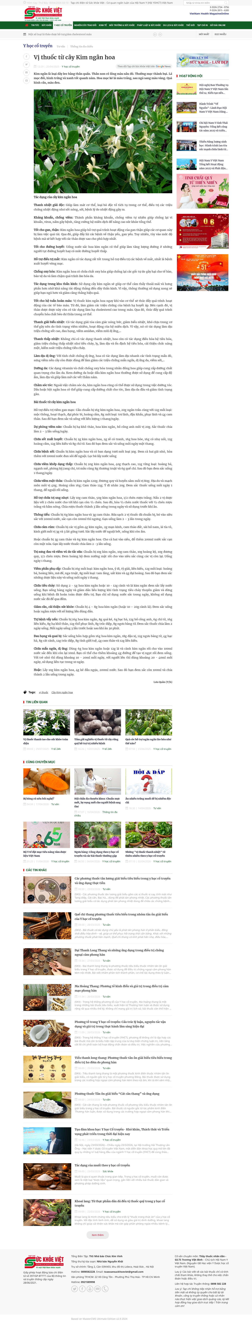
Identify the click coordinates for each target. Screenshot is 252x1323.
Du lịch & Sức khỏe (173, 25)
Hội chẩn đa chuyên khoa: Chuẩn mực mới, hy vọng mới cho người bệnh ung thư (97, 802)
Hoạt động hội (190, 76)
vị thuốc (43, 692)
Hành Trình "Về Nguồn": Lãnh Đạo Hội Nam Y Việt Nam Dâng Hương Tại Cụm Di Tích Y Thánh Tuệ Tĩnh (213, 108)
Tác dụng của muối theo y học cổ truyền (102, 1165)
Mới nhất (204, 34)
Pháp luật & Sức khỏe (149, 25)
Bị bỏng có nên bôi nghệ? (38, 798)
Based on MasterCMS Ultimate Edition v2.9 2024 (99, 1318)
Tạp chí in (202, 25)
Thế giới (190, 25)
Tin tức (35, 25)
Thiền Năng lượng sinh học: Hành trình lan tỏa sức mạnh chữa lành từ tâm (213, 145)
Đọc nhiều (220, 34)
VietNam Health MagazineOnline (209, 13)
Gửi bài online (218, 25)
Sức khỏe (47, 25)
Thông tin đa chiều (81, 46)
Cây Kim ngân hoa (62, 692)
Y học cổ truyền (63, 25)
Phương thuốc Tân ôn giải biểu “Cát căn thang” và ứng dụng (117, 1093)
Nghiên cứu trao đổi (85, 25)
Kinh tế (103, 25)
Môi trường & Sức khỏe (122, 25)
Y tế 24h (56, 749)
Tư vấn (61, 46)
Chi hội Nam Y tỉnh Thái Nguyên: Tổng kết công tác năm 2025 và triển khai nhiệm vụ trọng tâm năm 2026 (213, 127)
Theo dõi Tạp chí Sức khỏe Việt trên (136, 66)
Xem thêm (98, 1235)
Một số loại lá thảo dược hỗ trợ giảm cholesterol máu (60, 34)
